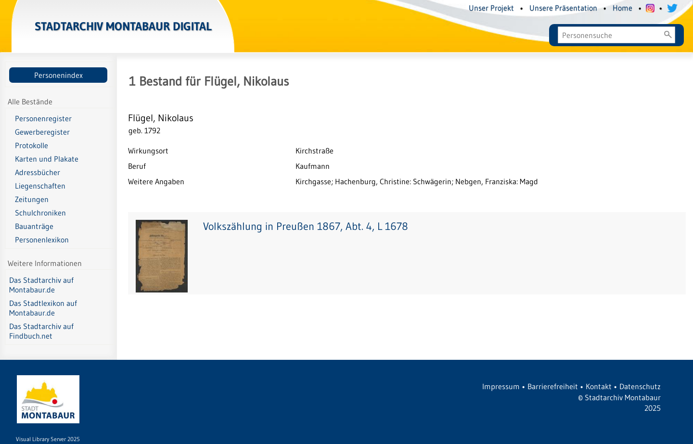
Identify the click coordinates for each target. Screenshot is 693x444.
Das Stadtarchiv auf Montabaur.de (41, 284)
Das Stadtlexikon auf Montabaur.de (43, 307)
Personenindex (58, 75)
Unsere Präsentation (563, 8)
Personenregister (43, 118)
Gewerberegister (42, 132)
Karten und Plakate (46, 159)
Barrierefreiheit (552, 386)
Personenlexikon (42, 239)
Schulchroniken (40, 212)
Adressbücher (37, 172)
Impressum (501, 386)
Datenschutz (640, 386)
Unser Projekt (491, 8)
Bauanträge (34, 226)
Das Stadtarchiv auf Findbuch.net (41, 331)
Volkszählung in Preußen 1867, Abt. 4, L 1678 (305, 226)
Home (622, 8)
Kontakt (599, 386)
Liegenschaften (40, 185)
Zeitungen (32, 199)
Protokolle (31, 145)
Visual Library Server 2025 (48, 439)
